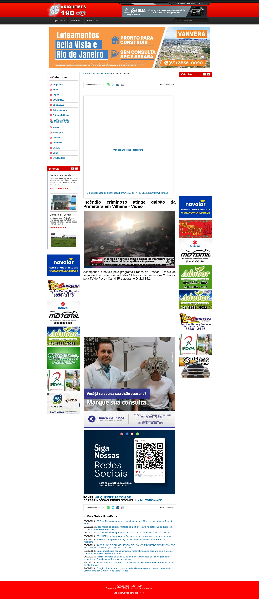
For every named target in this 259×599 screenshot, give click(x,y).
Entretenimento (60, 110)
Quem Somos (76, 20)
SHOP (55, 153)
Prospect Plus (139, 593)
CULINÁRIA (58, 100)
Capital (56, 95)
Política (56, 137)
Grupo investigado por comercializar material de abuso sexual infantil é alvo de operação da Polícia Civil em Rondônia (128, 552)
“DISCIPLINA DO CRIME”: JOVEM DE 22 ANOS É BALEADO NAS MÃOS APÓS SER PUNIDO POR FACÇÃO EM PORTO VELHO (129, 546)
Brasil (55, 90)
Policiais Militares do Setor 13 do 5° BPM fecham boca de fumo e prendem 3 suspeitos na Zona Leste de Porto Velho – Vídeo (127, 557)
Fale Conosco (93, 20)
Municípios (58, 132)
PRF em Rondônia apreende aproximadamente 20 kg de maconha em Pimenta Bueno (128, 522)
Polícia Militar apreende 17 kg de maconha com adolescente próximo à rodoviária (124, 540)
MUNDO (56, 127)
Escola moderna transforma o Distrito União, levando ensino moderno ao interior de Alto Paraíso (129, 563)
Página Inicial (59, 20)
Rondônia (57, 143)
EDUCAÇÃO (58, 105)
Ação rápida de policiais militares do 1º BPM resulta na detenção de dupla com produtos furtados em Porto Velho (128, 528)
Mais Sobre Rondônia (102, 516)
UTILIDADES (59, 158)
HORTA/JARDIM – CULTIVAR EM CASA (60, 121)
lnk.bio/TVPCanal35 (149, 500)
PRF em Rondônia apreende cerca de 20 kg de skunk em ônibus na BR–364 (134, 532)
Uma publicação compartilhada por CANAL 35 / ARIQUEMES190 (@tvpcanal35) (128, 193)
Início (86, 73)
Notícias (95, 73)
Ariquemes (58, 84)
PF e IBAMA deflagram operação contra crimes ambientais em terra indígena (134, 536)
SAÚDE (56, 148)
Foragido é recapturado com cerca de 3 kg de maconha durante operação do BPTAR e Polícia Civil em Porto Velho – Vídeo (127, 569)
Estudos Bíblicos (61, 115)
